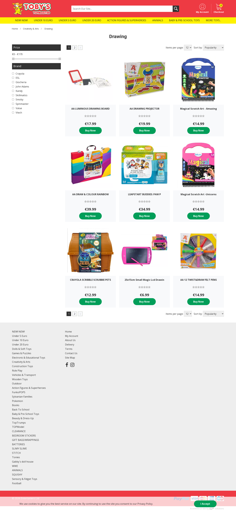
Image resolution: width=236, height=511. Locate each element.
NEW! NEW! (18, 331)
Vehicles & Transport (24, 375)
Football (16, 483)
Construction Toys (22, 366)
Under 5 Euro (19, 336)
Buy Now (90, 130)
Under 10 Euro (20, 340)
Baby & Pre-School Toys (25, 414)
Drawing (48, 28)
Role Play (17, 370)
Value (17, 108)
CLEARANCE (19, 431)
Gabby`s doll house (22, 461)
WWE (15, 466)
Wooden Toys (20, 379)
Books (15, 405)
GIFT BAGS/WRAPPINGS (25, 440)
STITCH (16, 453)
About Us (70, 340)
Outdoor (17, 383)
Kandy (17, 91)
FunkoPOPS (18, 392)
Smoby (17, 99)
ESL (16, 77)
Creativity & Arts (31, 28)
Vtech (17, 112)
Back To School (20, 409)
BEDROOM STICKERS (24, 435)
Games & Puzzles (21, 353)
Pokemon (17, 401)
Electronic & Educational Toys (28, 357)
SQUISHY (17, 474)
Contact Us (71, 353)
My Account (71, 336)
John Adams (20, 86)
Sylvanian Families (22, 396)
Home (15, 28)
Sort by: (198, 47)
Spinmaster (20, 104)
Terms (68, 349)
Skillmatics (19, 95)
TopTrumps (19, 422)
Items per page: (174, 47)
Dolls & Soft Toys (21, 349)
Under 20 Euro (20, 344)
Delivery (69, 344)
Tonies (16, 457)
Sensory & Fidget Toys (24, 479)
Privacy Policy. (145, 503)
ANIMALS (17, 470)
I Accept (205, 503)
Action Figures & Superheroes (29, 388)
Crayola (18, 73)
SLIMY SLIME (19, 448)
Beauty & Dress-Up (23, 418)
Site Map (70, 357)
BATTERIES (18, 444)
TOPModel (18, 427)
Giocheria (19, 82)
